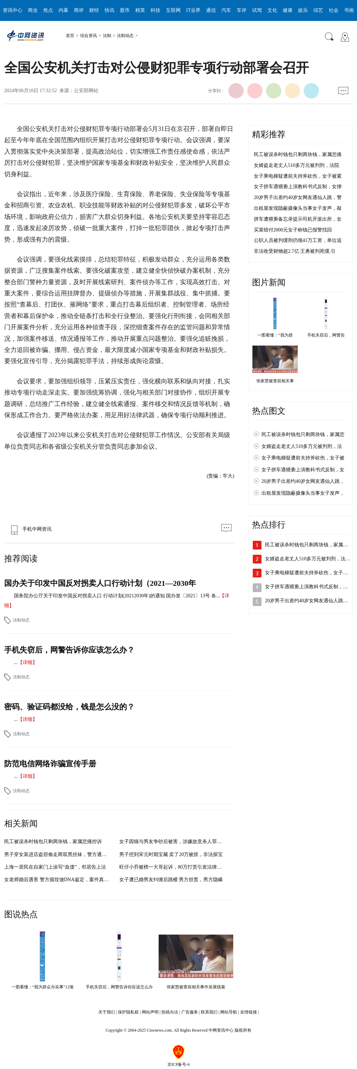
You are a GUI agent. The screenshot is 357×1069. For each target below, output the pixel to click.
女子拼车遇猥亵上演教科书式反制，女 (302, 469)
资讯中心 (12, 10)
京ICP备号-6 (178, 1064)
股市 (125, 10)
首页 (70, 35)
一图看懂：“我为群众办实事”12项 (43, 987)
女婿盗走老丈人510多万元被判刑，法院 (296, 165)
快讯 (109, 10)
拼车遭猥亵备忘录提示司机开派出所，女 (298, 219)
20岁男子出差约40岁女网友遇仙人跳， (302, 481)
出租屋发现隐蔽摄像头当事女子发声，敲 (298, 208)
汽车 (226, 10)
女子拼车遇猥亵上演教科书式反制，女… (309, 586)
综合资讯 (88, 35)
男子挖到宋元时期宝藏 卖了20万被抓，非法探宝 (171, 854)
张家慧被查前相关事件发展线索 (196, 987)
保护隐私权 (128, 1012)
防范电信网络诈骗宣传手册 (50, 763)
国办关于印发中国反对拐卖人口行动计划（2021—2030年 (100, 583)
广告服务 (189, 1012)
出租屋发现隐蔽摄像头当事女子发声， (302, 493)
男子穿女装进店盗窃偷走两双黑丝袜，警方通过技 (58, 854)
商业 (33, 10)
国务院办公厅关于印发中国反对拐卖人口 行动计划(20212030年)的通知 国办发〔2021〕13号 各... (117, 595)
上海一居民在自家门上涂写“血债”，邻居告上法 (55, 867)
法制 (107, 35)
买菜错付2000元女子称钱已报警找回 (293, 230)
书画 (349, 10)
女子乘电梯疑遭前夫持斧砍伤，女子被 (302, 457)
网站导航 (228, 1012)
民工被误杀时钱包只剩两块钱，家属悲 (302, 434)
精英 (140, 10)
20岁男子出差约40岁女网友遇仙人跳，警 (298, 197)
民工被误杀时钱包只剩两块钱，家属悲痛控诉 (53, 841)
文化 (272, 10)
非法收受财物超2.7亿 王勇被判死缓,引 (295, 251)
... (16, 662)
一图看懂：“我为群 (275, 335)
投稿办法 (169, 1012)
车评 (241, 10)
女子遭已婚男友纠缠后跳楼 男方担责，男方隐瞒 (171, 879)
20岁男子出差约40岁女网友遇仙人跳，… (309, 600)
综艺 (318, 10)
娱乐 (303, 10)
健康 (288, 10)
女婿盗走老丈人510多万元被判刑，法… (307, 558)
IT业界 (193, 10)
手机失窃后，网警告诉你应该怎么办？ (69, 650)
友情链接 (248, 1012)
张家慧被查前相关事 (275, 380)
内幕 (63, 10)
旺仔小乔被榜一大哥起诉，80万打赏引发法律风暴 (173, 867)
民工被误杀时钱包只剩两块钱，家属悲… (309, 544)
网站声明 (150, 1012)
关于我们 (106, 1012)
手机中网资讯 (30, 529)
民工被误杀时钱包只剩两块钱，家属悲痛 (298, 154)
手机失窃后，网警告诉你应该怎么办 (119, 987)
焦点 (48, 10)
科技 (155, 10)
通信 (211, 10)
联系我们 (209, 1012)
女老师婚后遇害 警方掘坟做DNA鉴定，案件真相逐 (59, 879)
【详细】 (27, 662)
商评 (79, 10)
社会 (334, 10)
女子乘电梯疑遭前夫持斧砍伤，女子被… (309, 572)
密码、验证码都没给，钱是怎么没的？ (69, 706)
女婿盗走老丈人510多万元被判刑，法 (301, 446)
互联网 (173, 10)
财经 (94, 10)
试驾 (257, 10)
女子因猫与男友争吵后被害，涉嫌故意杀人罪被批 (173, 841)
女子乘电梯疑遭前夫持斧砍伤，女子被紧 (298, 176)
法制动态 (125, 35)
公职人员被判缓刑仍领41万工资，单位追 (298, 240)
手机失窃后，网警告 (326, 335)
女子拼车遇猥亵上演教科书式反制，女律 (298, 186)
